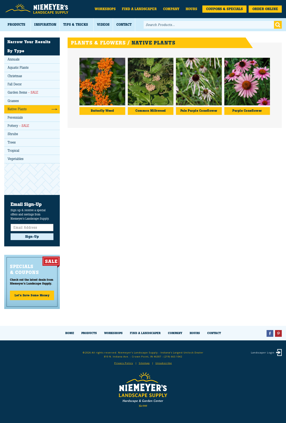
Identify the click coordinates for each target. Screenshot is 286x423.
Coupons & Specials (224, 9)
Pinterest (278, 333)
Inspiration (45, 25)
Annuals (13, 59)
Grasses (13, 101)
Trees (12, 142)
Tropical (13, 151)
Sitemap (144, 363)
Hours (191, 9)
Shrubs (13, 134)
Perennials (15, 117)
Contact (124, 25)
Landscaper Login (262, 352)
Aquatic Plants (18, 68)
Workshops (105, 9)
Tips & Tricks (75, 25)
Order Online (265, 9)
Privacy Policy (123, 363)
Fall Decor (15, 84)
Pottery (18, 126)
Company (171, 9)
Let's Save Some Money (32, 295)
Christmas (15, 76)
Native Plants (17, 109)
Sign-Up (32, 237)
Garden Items (23, 92)
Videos (103, 25)
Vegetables (15, 159)
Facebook (270, 333)
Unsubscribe (163, 363)
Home (69, 333)
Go (278, 25)
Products (16, 25)
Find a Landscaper (139, 9)
